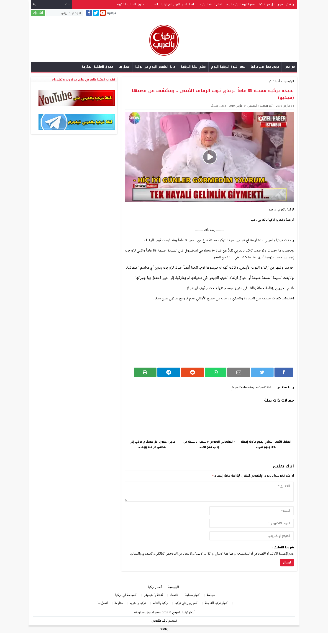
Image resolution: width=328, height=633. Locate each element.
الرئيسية (173, 587)
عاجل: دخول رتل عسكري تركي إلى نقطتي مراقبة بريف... (152, 444)
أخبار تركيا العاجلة (216, 603)
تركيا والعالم (160, 603)
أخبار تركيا (274, 81)
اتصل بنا (153, 4)
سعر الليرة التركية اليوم (240, 4)
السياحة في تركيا (126, 595)
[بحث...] (51, 4)
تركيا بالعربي (159, 620)
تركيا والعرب (138, 603)
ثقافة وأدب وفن (153, 595)
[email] (251, 523)
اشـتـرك (38, 13)
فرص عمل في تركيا (271, 4)
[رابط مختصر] (253, 387)
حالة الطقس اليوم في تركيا (179, 4)
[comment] (209, 492)
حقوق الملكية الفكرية (130, 4)
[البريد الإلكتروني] (64, 13)
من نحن (290, 4)
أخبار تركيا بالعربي (183, 612)
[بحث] (34, 4)
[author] (251, 510)
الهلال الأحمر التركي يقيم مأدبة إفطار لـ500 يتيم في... (266, 444)
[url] (251, 535)
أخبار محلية (192, 595)
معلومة (118, 603)
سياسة (211, 595)
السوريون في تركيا (186, 603)
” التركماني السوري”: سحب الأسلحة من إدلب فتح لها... (209, 444)
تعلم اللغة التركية (211, 4)
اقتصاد (174, 595)
